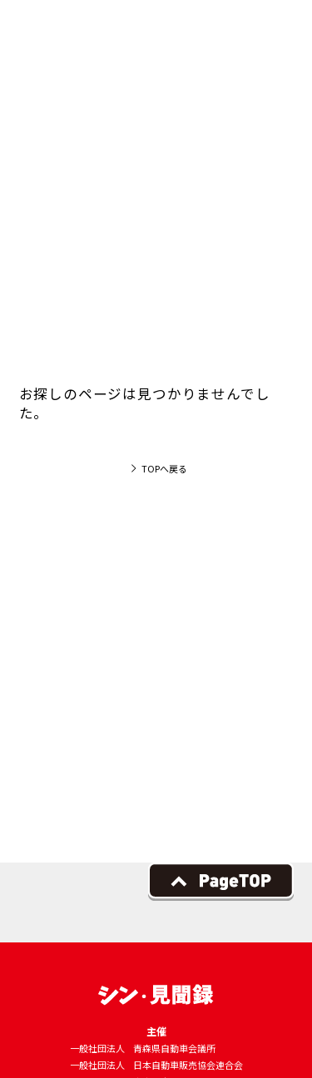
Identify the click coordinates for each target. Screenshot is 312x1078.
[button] (273, 36)
